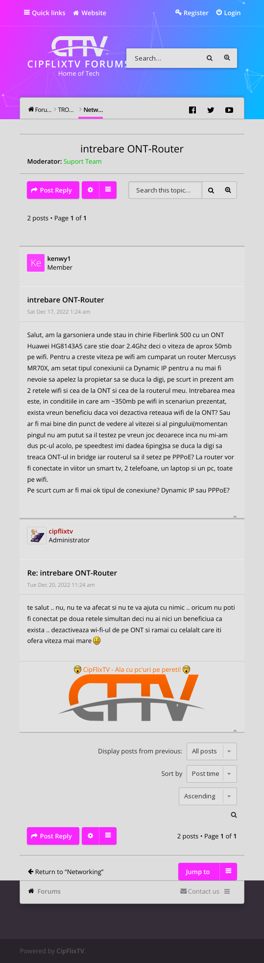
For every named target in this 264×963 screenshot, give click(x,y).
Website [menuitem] (89, 12)
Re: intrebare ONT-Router (72, 573)
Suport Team (83, 161)
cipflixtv (61, 531)
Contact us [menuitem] (203, 891)
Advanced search (227, 58)
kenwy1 (59, 258)
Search (209, 58)
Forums (48, 891)
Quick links (49, 12)
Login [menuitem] (232, 12)
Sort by (199, 773)
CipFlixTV (70, 950)
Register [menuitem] (196, 12)
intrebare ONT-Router (132, 149)
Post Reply (56, 190)
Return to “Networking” (69, 871)
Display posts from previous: (167, 751)
